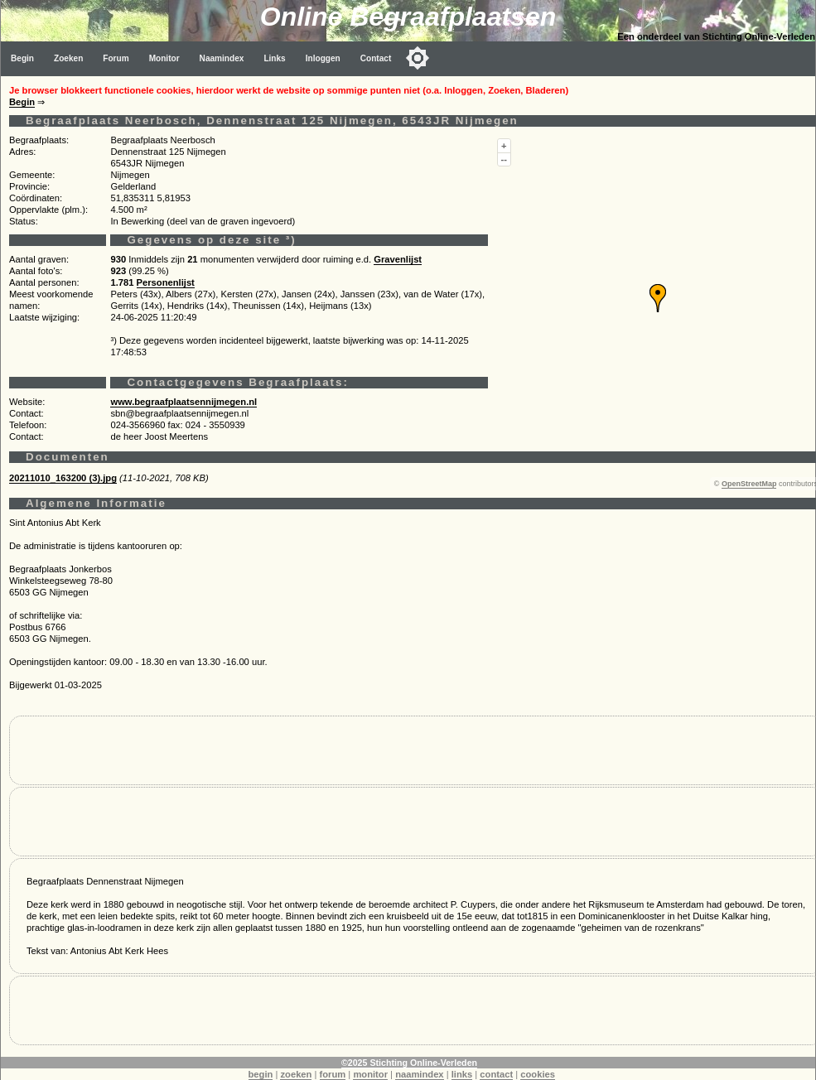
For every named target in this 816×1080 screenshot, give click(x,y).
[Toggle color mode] (417, 58)
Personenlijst (166, 282)
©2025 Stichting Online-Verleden (409, 1063)
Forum (115, 58)
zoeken (295, 1074)
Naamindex (222, 58)
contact (496, 1074)
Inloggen (323, 58)
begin (261, 1074)
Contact (376, 58)
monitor (370, 1074)
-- (504, 159)
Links (274, 58)
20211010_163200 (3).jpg (63, 478)
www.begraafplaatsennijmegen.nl (183, 402)
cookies (537, 1074)
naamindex (419, 1074)
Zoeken (68, 58)
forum (333, 1074)
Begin (22, 58)
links (462, 1074)
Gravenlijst (398, 259)
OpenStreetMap (749, 484)
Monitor (164, 58)
